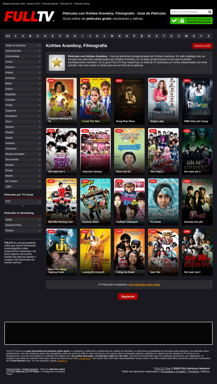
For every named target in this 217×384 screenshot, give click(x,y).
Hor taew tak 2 (192, 272)
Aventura (10, 78)
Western (9, 127)
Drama (9, 89)
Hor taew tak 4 (56, 171)
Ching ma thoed (125, 272)
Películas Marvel (50, 3)
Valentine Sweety (92, 171)
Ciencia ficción (13, 50)
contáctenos (85, 358)
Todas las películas (15, 45)
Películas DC (66, 3)
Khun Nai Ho (123, 171)
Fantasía (10, 143)
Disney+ (9, 230)
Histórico (10, 67)
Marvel (9, 175)
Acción (9, 61)
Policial (9, 72)
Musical (9, 165)
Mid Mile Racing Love (60, 221)
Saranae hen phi (193, 221)
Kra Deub (155, 221)
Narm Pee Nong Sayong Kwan (57, 271)
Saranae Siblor (90, 221)
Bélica (8, 83)
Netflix (8, 219)
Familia (9, 132)
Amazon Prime (13, 225)
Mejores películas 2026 (14, 3)
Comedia (10, 99)
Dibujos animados (15, 154)
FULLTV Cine (162, 368)
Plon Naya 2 (157, 171)
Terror (8, 121)
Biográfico (10, 94)
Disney (9, 170)
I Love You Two (90, 121)
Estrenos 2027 (34, 3)
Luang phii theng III (93, 272)
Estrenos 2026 (202, 45)
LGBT (8, 186)
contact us (62, 360)
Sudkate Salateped (127, 221)
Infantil (8, 137)
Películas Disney (82, 3)
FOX (7, 201)
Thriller (9, 105)
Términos (193, 371)
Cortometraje (12, 56)
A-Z (8, 35)
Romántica (11, 116)
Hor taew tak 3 (192, 171)
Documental (11, 159)
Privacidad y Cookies (173, 371)
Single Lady (157, 121)
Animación (11, 148)
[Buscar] (191, 11)
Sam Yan (155, 272)
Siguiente (128, 296)
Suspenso (10, 110)
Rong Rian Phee (125, 121)
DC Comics (11, 181)
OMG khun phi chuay (196, 121)
